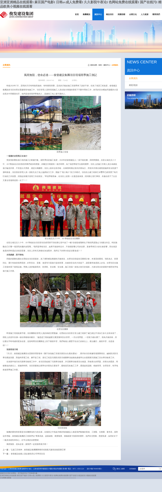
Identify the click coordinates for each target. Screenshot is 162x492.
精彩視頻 (133, 85)
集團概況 (86, 14)
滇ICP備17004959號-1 (94, 469)
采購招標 (121, 14)
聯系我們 (156, 14)
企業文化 (133, 14)
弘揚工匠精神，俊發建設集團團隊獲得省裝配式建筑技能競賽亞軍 (38, 450)
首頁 (77, 14)
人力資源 (144, 14)
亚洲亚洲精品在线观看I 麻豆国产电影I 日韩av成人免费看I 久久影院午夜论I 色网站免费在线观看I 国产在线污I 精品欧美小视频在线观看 (48, 475)
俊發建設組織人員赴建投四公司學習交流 (28, 454)
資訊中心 (98, 14)
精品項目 (110, 14)
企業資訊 (115, 65)
